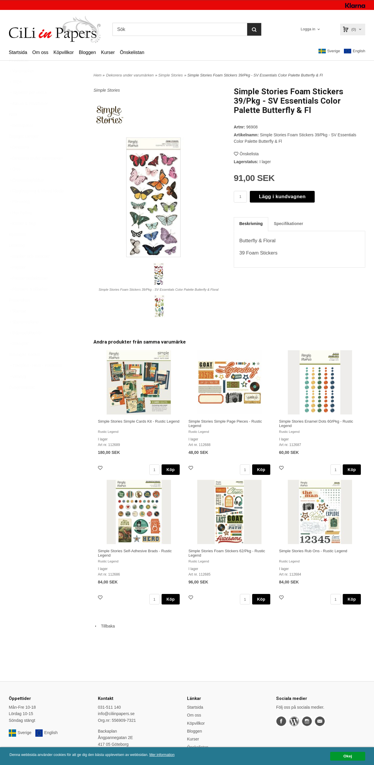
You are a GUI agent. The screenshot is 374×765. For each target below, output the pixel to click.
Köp (171, 469)
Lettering (17, 259)
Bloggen (87, 52)
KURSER (17, 249)
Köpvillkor (63, 52)
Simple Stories (170, 75)
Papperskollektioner (28, 292)
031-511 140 (109, 707)
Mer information (177, 755)
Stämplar (19, 358)
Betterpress (21, 139)
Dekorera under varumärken (36, 172)
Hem (97, 75)
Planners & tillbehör (28, 303)
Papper (17, 281)
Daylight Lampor (24, 150)
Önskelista (246, 153)
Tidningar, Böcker (24, 369)
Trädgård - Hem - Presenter (35, 379)
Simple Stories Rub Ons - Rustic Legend (313, 551)
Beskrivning (251, 223)
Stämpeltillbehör (25, 347)
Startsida (18, 52)
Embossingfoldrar (26, 194)
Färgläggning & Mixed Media (36, 205)
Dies (14, 183)
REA (15, 96)
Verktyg (17, 390)
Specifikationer (288, 223)
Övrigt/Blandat (22, 401)
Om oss (40, 52)
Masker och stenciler (29, 270)
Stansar (17, 325)
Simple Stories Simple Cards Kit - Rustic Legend (138, 421)
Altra (13, 128)
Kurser (108, 52)
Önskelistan (132, 52)
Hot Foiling (20, 227)
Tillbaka (104, 626)
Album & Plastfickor (28, 118)
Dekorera (19, 161)
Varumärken (21, 85)
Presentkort (19, 314)
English (354, 51)
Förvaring (19, 216)
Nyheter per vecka (28, 106)
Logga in (308, 29)
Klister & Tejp (22, 238)
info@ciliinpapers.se (116, 713)
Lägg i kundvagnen (282, 196)
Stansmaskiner (24, 336)
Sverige (329, 51)
